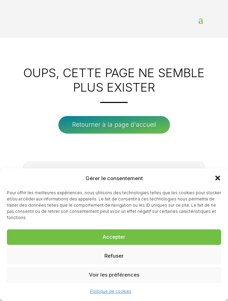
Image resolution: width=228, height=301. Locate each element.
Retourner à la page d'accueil (114, 124)
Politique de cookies (111, 291)
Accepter (114, 236)
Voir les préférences (114, 274)
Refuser (114, 255)
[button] (217, 178)
